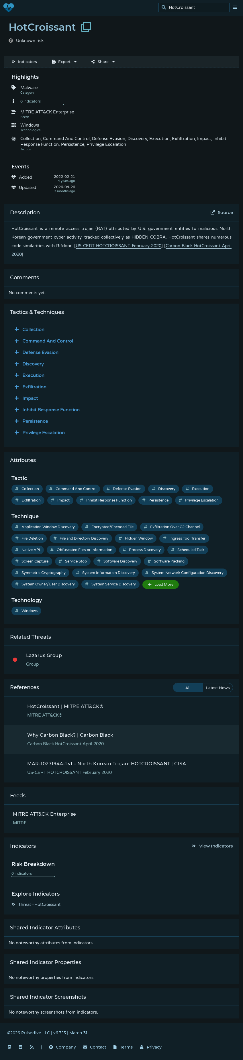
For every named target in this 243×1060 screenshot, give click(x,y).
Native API (27, 550)
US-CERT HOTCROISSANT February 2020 (118, 245)
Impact (60, 500)
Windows (26, 611)
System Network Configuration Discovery (184, 573)
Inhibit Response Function (106, 500)
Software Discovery (117, 561)
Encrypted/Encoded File (109, 527)
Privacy (151, 1047)
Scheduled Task (187, 550)
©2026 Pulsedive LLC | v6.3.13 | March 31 (47, 1032)
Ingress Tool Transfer (184, 538)
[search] (195, 7)
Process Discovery (142, 550)
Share (100, 61)
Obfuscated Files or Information (81, 550)
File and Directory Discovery (80, 538)
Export (61, 61)
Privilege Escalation (199, 500)
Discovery (163, 489)
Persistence (155, 500)
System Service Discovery (110, 584)
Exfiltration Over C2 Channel (172, 527)
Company (62, 1047)
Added (25, 177)
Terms (123, 1047)
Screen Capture (31, 561)
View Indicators (212, 846)
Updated (27, 187)
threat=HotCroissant (36, 904)
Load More (160, 584)
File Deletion (29, 538)
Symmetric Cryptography (40, 573)
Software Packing (166, 561)
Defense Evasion (124, 489)
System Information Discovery (105, 573)
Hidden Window (136, 538)
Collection (27, 489)
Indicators (24, 61)
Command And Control (72, 489)
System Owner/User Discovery (45, 584)
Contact (94, 1047)
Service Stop (73, 561)
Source (222, 212)
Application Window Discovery (45, 527)
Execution (197, 489)
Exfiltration (28, 500)
